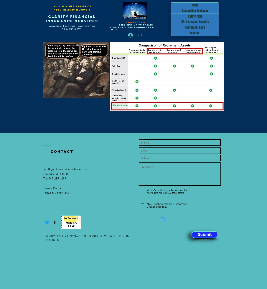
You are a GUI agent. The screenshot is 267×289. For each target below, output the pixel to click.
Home (195, 5)
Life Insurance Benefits (195, 22)
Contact (195, 33)
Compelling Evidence (195, 11)
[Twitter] (47, 222)
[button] (71, 222)
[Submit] (205, 234)
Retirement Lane (195, 27)
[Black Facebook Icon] (54, 222)
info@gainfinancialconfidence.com (65, 169)
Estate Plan (195, 16)
